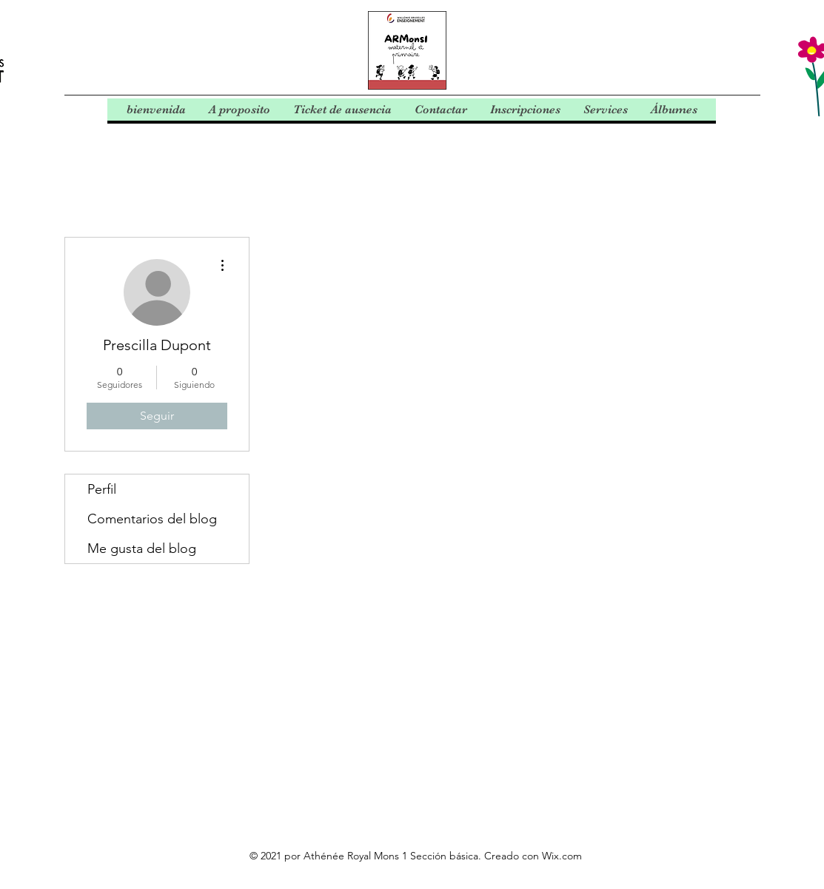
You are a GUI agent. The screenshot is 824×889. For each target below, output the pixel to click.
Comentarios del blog (152, 519)
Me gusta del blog (141, 548)
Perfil (101, 489)
